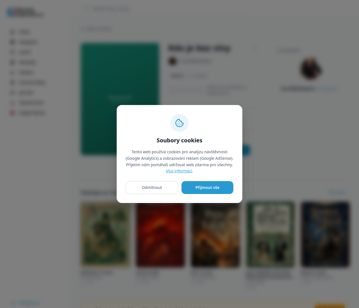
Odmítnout (152, 187)
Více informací (179, 171)
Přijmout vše (207, 187)
